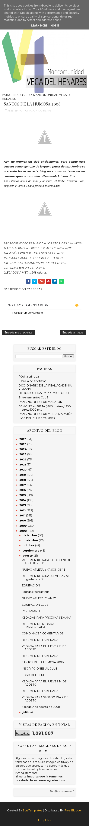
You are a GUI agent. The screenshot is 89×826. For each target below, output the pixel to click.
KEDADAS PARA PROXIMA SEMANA (46, 617)
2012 (23, 510)
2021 (23, 464)
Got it (55, 25)
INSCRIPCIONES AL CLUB (39, 668)
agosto (28, 555)
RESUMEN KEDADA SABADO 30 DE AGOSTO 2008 (46, 561)
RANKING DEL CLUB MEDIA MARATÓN (46, 414)
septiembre (31, 550)
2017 (23, 485)
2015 (23, 495)
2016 (23, 490)
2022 (23, 459)
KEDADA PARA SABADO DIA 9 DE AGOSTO (45, 699)
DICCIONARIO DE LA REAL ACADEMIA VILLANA (45, 387)
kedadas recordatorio (35, 592)
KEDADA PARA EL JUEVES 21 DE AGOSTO (44, 648)
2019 (23, 474)
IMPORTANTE (31, 611)
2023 (23, 454)
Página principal (29, 376)
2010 (23, 520)
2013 (23, 505)
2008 (23, 530)
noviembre (31, 540)
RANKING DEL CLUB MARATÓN (40, 402)
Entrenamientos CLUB (34, 397)
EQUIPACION (31, 585)
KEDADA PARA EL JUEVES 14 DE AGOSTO (44, 683)
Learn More (39, 25)
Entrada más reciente (18, 332)
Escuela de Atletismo (32, 381)
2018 (23, 480)
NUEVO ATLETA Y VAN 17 (39, 598)
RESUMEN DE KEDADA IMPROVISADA (38, 625)
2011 (22, 515)
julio (26, 712)
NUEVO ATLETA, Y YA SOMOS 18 (43, 569)
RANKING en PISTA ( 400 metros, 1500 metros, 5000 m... (45, 408)
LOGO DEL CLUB (33, 675)
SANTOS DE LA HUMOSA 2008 (43, 662)
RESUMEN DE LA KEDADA (40, 640)
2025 (23, 444)
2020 (23, 469)
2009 (23, 525)
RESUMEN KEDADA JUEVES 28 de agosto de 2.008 (45, 577)
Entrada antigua (72, 332)
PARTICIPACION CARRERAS (35, 110)
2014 (23, 500)
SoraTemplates (32, 810)
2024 (23, 449)
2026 (23, 439)
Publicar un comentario (27, 312)
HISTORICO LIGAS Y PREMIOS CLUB (44, 393)
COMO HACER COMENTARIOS (43, 633)
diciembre (30, 535)
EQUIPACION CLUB (35, 604)
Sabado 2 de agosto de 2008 (41, 707)
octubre (29, 545)
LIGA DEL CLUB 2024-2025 (37, 418)
